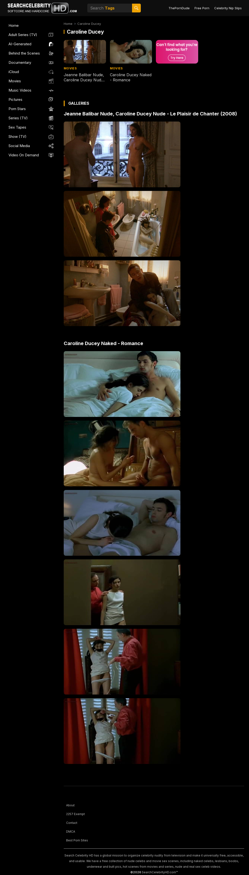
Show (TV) (18, 136)
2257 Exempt (75, 814)
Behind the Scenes (24, 53)
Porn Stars (17, 108)
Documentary (20, 62)
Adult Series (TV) (23, 34)
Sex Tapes (17, 127)
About (70, 805)
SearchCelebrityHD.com (159, 872)
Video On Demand (24, 155)
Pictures (15, 99)
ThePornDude (179, 8)
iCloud (14, 71)
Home (14, 25)
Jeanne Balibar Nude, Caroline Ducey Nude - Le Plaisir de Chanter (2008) (84, 82)
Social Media (19, 145)
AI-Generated (20, 44)
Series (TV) (18, 118)
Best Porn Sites (77, 840)
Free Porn (202, 8)
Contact (71, 823)
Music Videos (20, 90)
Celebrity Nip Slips (228, 8)
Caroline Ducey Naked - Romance (103, 343)
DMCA (70, 831)
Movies (15, 81)
